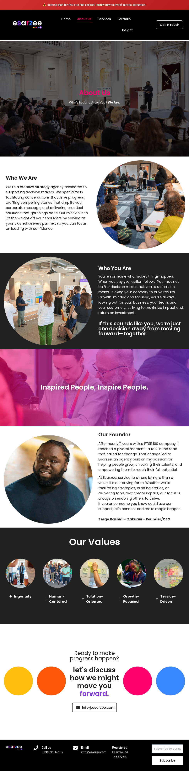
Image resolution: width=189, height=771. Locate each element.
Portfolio (124, 19)
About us (84, 19)
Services (104, 19)
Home (66, 19)
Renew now (103, 5)
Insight (127, 30)
